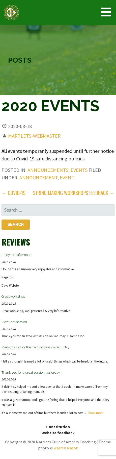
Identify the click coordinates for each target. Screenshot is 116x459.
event (67, 177)
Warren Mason (65, 447)
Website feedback (58, 432)
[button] (108, 12)
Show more (95, 413)
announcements (47, 170)
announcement (38, 177)
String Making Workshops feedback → (73, 193)
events (79, 170)
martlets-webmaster (34, 136)
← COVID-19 (13, 193)
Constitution (58, 426)
